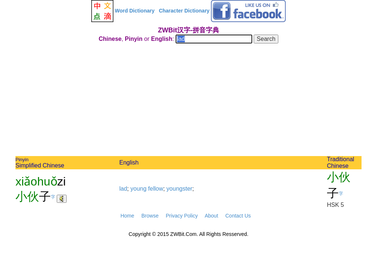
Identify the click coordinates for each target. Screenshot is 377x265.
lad (123, 189)
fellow (155, 189)
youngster (179, 189)
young (138, 189)
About (211, 216)
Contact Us (238, 216)
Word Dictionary (135, 11)
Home (127, 216)
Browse (150, 216)
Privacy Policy (182, 216)
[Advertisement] (188, 100)
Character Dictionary (184, 11)
